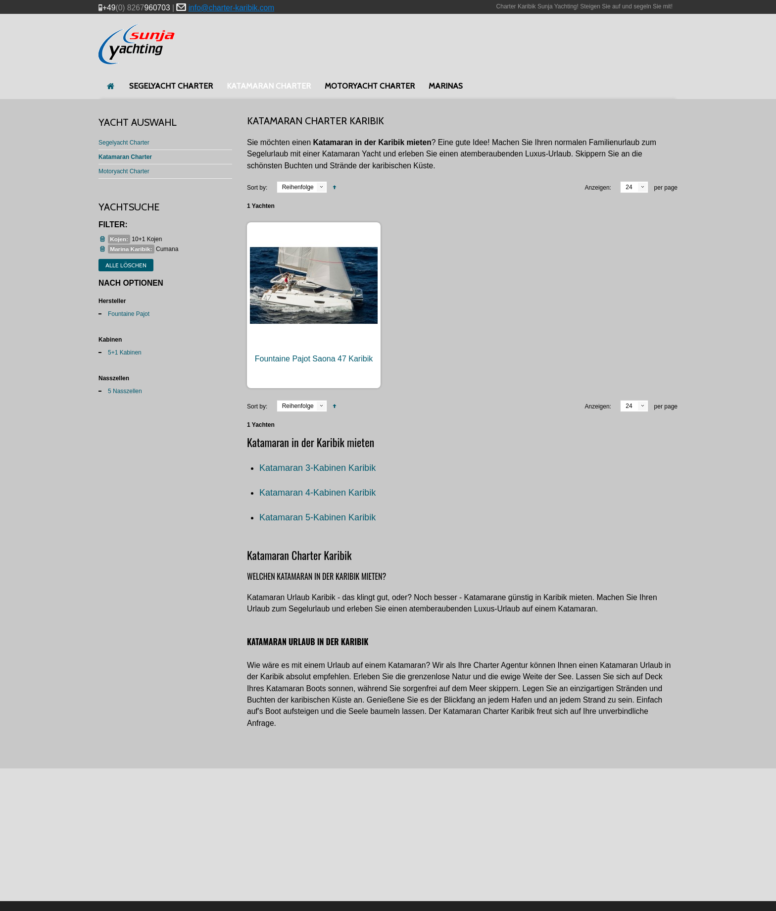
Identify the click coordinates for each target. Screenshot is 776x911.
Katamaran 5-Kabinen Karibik (317, 517)
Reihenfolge (298, 187)
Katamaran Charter (125, 156)
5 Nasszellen (125, 391)
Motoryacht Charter (123, 171)
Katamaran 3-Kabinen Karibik (317, 468)
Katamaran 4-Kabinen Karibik (317, 493)
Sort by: (257, 187)
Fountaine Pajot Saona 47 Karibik (314, 358)
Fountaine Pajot (128, 313)
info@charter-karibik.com (232, 7)
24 (629, 187)
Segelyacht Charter (123, 142)
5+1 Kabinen (125, 352)
